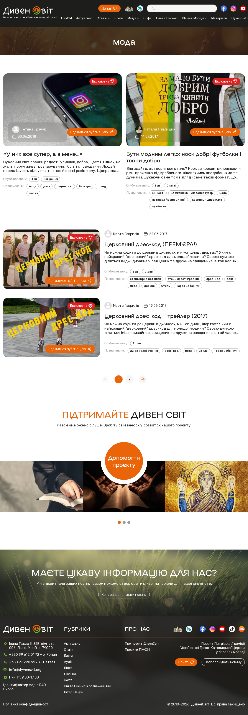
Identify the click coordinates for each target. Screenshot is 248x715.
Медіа (133, 18)
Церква (149, 285)
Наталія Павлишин (160, 129)
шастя (33, 193)
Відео (149, 271)
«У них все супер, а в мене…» (42, 153)
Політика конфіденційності (26, 704)
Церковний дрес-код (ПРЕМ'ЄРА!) (150, 244)
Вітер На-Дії (73, 692)
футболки (159, 206)
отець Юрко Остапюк (145, 279)
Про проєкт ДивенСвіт (142, 644)
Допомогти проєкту (124, 461)
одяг (230, 279)
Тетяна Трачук (33, 129)
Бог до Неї (50, 179)
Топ (34, 179)
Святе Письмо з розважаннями (87, 686)
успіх (46, 186)
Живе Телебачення (144, 350)
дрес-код (213, 279)
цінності (158, 193)
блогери (85, 186)
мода (32, 186)
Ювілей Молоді (194, 18)
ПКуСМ (66, 18)
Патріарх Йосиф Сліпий (169, 199)
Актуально (84, 18)
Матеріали (219, 18)
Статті (103, 18)
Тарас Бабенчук (188, 285)
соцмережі (64, 186)
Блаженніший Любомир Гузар (192, 193)
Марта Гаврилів (126, 234)
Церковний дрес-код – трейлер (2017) (156, 315)
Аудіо (68, 662)
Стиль (165, 285)
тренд (101, 186)
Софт (147, 18)
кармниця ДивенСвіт (207, 199)
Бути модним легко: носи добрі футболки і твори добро (183, 156)
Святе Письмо (166, 18)
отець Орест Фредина (184, 279)
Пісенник (70, 674)
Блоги (118, 18)
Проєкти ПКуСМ (137, 650)
